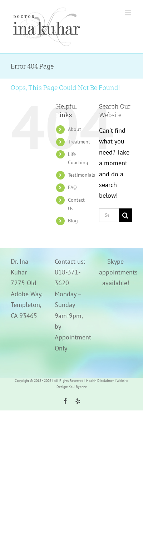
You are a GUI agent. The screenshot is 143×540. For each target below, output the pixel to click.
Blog (73, 220)
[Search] (125, 215)
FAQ (72, 187)
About (74, 129)
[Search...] (109, 215)
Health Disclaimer (100, 380)
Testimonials (81, 175)
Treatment (79, 141)
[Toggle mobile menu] (128, 12)
